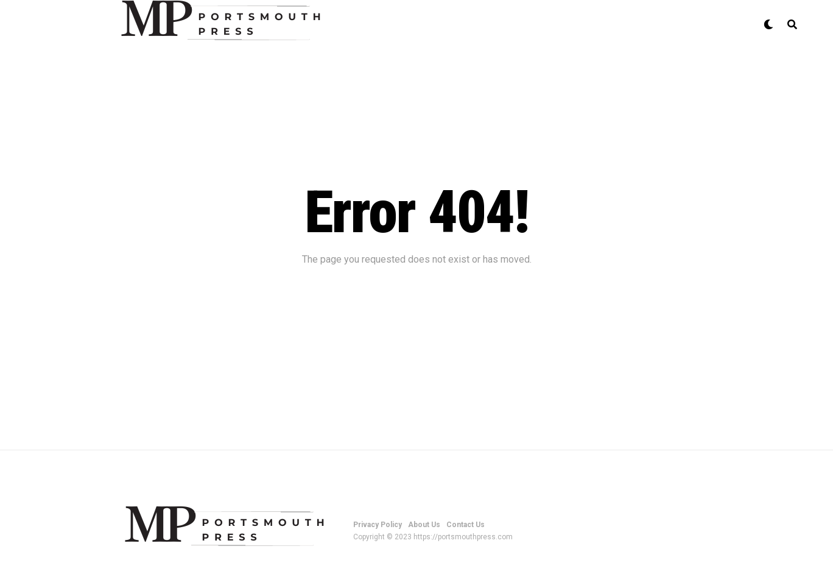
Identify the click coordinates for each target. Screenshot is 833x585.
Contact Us (465, 524)
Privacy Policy (377, 524)
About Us (424, 524)
